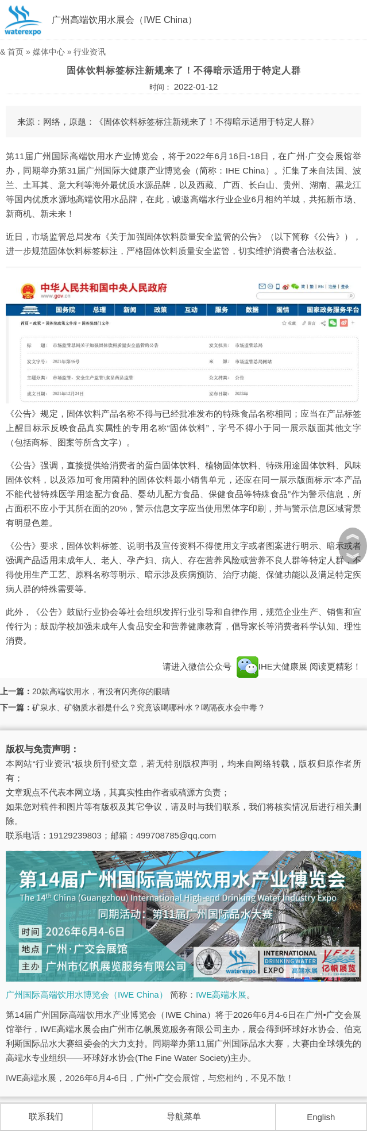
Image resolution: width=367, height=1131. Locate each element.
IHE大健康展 (272, 666)
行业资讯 (90, 51)
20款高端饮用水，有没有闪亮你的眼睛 (101, 691)
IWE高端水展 (221, 994)
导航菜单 (184, 1116)
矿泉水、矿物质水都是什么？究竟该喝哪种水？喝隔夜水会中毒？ (148, 707)
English (321, 1117)
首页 (15, 51)
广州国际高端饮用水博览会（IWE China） (87, 994)
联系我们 (46, 1116)
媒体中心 (49, 51)
